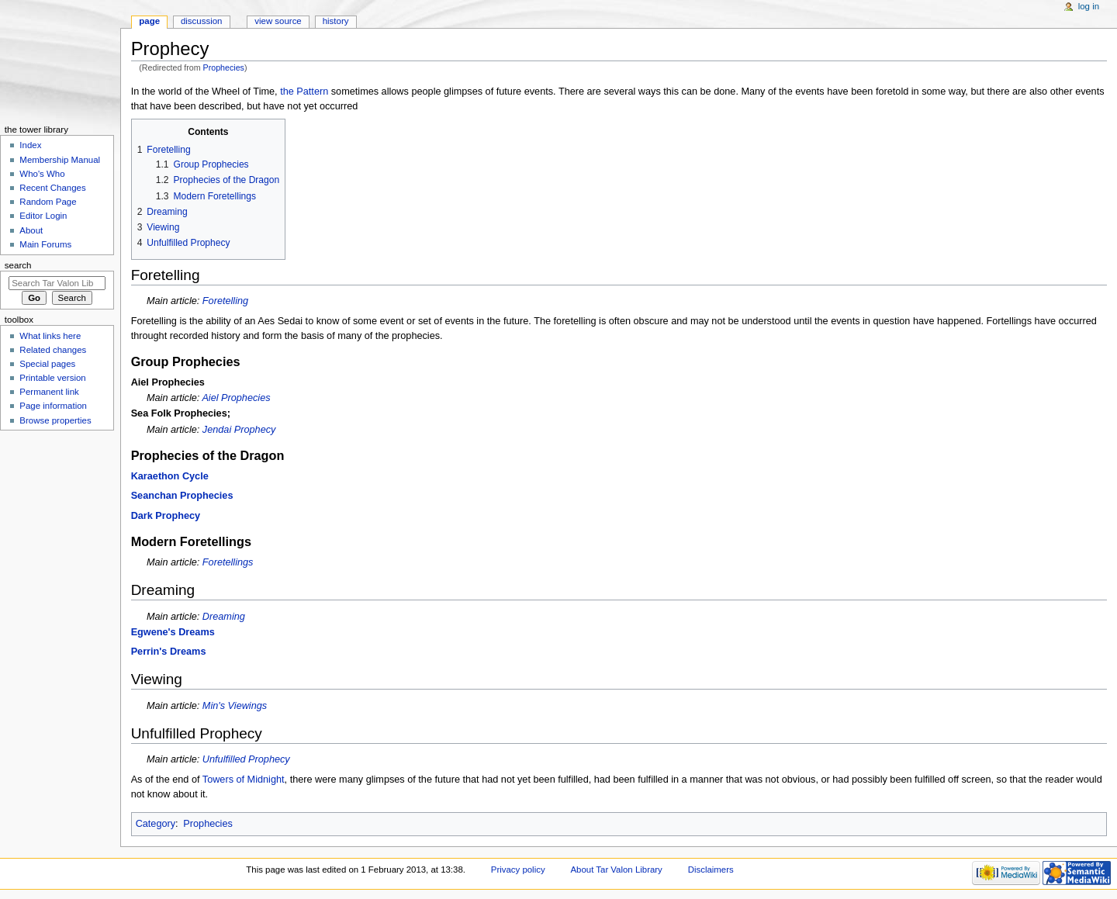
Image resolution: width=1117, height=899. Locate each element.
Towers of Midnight (243, 779)
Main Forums (45, 244)
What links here (50, 336)
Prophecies (223, 67)
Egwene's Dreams (173, 632)
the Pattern (304, 91)
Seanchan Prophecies (182, 495)
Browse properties (55, 420)
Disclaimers (711, 869)
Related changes (52, 349)
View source (277, 21)
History (336, 21)
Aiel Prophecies (236, 397)
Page (149, 21)
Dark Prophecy (166, 515)
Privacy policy (518, 869)
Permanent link (48, 391)
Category (155, 823)
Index (30, 145)
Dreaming (223, 616)
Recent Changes (52, 187)
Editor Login (43, 215)
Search (18, 265)
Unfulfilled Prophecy (246, 759)
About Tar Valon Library (616, 869)
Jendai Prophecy (239, 429)
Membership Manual (59, 159)
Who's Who (41, 173)
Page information (53, 405)
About (31, 230)
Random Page (47, 201)
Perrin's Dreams (168, 651)
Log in (1088, 6)
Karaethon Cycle (170, 476)
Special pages (47, 363)
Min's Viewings (234, 705)
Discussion (201, 21)
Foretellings (228, 562)
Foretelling (225, 301)
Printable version (52, 377)
